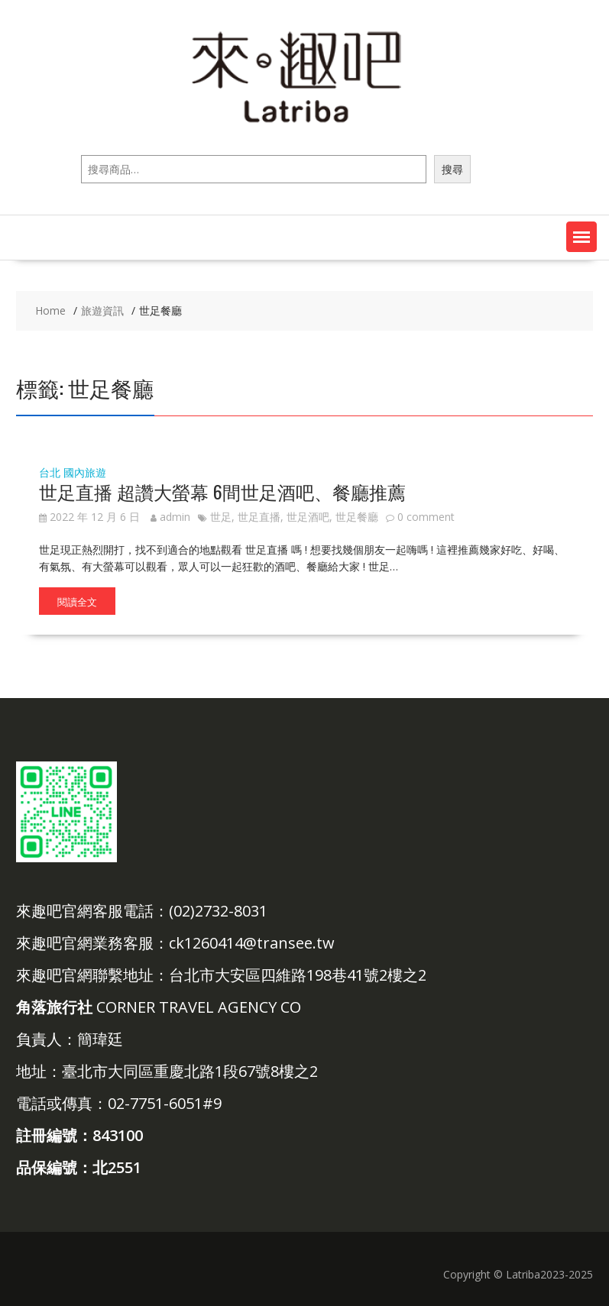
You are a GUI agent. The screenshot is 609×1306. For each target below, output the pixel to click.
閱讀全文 (77, 601)
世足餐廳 (356, 516)
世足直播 (259, 516)
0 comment (426, 516)
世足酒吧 (308, 516)
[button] (581, 236)
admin (170, 516)
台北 (49, 472)
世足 (221, 516)
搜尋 (452, 169)
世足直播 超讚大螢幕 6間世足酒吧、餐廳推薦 (222, 491)
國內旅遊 (84, 472)
